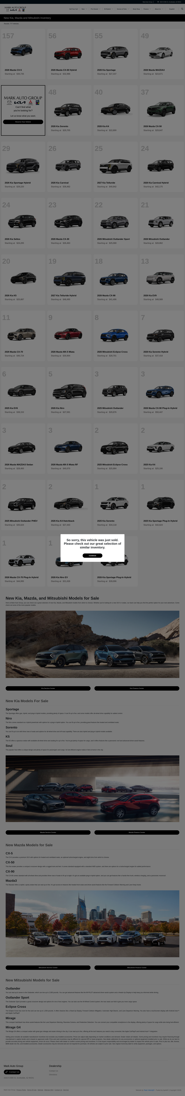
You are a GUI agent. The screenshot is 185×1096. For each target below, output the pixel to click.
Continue (92, 556)
